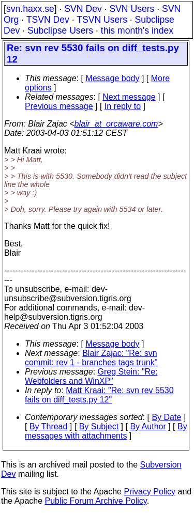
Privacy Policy (149, 491)
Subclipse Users (60, 30)
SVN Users (131, 9)
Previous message (59, 106)
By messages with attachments (106, 431)
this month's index (137, 30)
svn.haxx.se (30, 9)
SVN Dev (82, 9)
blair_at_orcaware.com (116, 123)
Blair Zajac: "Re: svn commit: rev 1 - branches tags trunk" (91, 358)
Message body (112, 78)
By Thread (48, 426)
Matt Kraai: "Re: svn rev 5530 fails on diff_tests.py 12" (99, 395)
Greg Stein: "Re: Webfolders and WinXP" (91, 376)
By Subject (98, 426)
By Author (148, 426)
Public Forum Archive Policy (96, 500)
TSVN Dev (47, 19)
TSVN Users (102, 19)
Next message (128, 96)
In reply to (123, 106)
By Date (166, 417)
